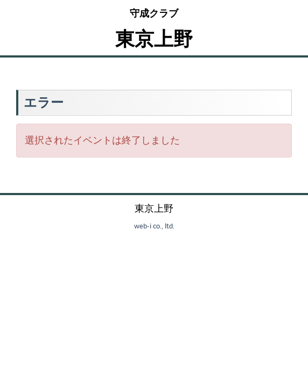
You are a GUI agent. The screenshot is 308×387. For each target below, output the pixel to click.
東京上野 (154, 38)
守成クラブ (154, 13)
